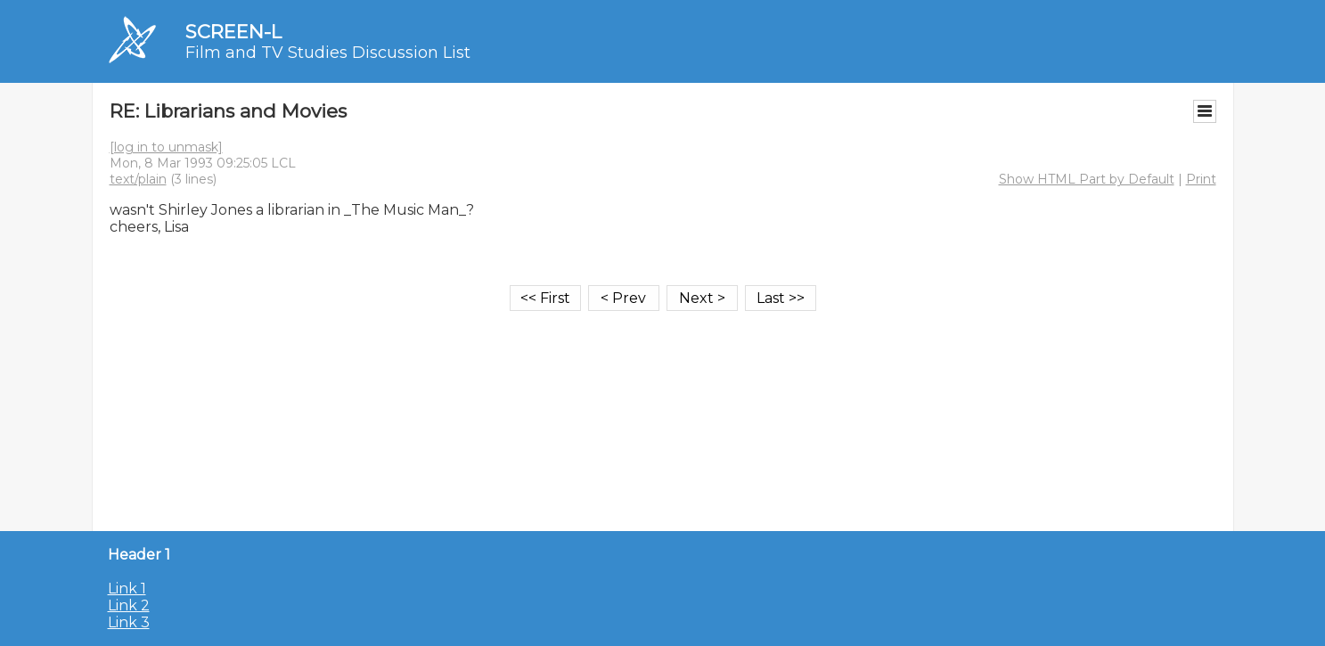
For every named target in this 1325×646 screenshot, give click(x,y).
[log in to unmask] (166, 147)
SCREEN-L (233, 31)
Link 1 (127, 588)
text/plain (138, 179)
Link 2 (129, 605)
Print (1201, 179)
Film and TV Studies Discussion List (327, 52)
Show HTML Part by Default (1086, 179)
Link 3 (129, 622)
